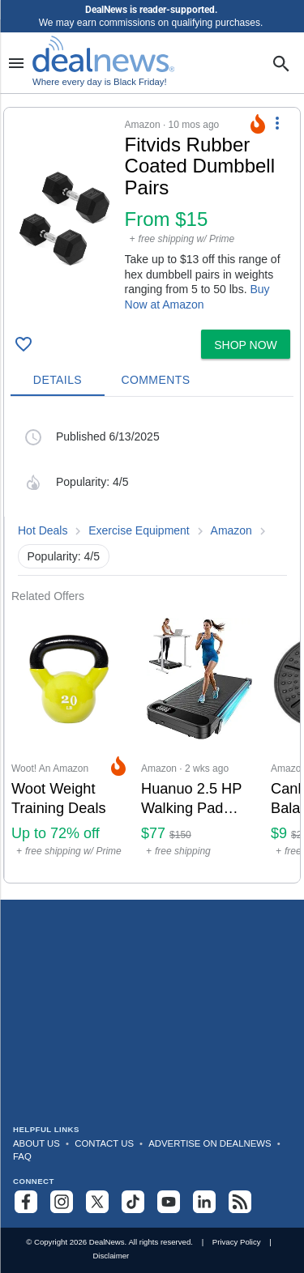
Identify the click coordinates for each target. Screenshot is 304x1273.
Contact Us (104, 1143)
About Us (36, 1143)
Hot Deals (42, 530)
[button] (152, 215)
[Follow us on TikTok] (133, 1202)
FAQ (22, 1156)
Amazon (231, 530)
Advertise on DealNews (209, 1143)
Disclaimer (110, 1255)
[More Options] (277, 122)
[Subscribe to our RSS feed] (240, 1202)
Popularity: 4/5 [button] (64, 556)
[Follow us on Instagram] (62, 1202)
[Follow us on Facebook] (26, 1202)
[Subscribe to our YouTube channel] (169, 1202)
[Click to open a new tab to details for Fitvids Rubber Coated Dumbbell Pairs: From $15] (64, 218)
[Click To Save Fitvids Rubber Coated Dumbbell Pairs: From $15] (23, 344)
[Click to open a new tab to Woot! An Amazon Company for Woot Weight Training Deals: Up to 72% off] (70, 743)
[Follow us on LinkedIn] (204, 1202)
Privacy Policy (236, 1241)
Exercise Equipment (139, 530)
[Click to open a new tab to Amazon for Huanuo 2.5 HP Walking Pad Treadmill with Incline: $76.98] (199, 743)
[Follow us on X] (97, 1202)
